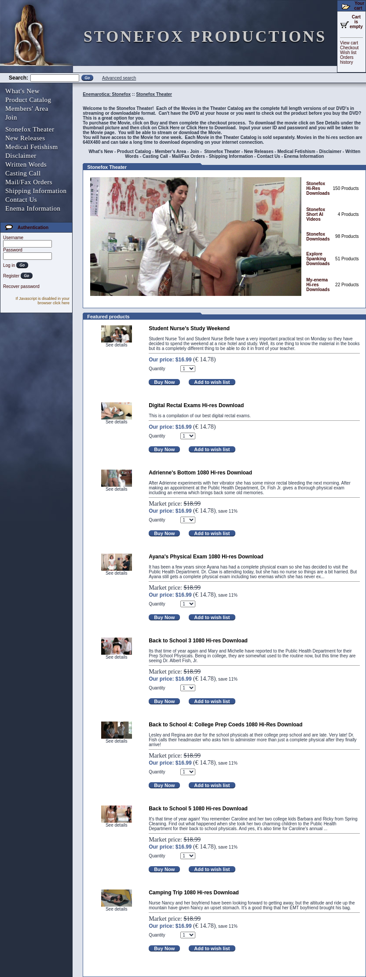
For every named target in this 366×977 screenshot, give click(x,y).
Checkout (349, 47)
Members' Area (26, 108)
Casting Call (23, 173)
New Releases (25, 138)
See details (116, 345)
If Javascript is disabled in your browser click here (42, 300)
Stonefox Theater (29, 129)
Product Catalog (28, 99)
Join (11, 117)
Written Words (26, 164)
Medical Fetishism (31, 146)
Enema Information (33, 208)
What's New (22, 91)
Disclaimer (21, 155)
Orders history (347, 60)
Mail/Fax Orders (28, 182)
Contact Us (21, 199)
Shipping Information (36, 190)
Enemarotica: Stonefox (107, 94)
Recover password (21, 286)
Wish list (348, 52)
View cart (349, 42)
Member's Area (170, 151)
